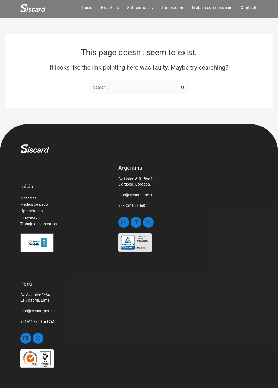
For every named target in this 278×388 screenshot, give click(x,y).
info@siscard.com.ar (136, 195)
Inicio (87, 8)
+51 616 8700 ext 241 (37, 322)
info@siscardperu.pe (38, 311)
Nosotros (110, 8)
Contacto (249, 8)
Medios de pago (34, 204)
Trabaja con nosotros (211, 8)
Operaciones (31, 211)
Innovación (172, 8)
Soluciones (140, 8)
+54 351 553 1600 (132, 206)
